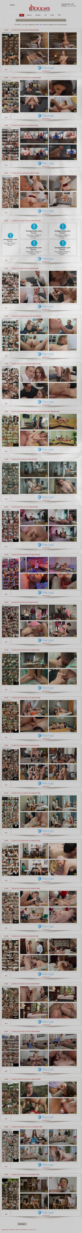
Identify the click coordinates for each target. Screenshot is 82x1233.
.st (71, 6)
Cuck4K (6, 30)
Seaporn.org (32, 1229)
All (22, 15)
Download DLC (46, 71)
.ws (69, 6)
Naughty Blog (5, 1229)
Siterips (18, 1229)
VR (45, 15)
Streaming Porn (24, 1229)
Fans (52, 15)
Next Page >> (22, 1224)
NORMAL (12, 5)
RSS (72, 4)
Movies (38, 15)
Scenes (29, 15)
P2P (59, 15)
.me (74, 6)
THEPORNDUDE (65, 4)
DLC (6, 69)
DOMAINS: (64, 6)
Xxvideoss (12, 1229)
